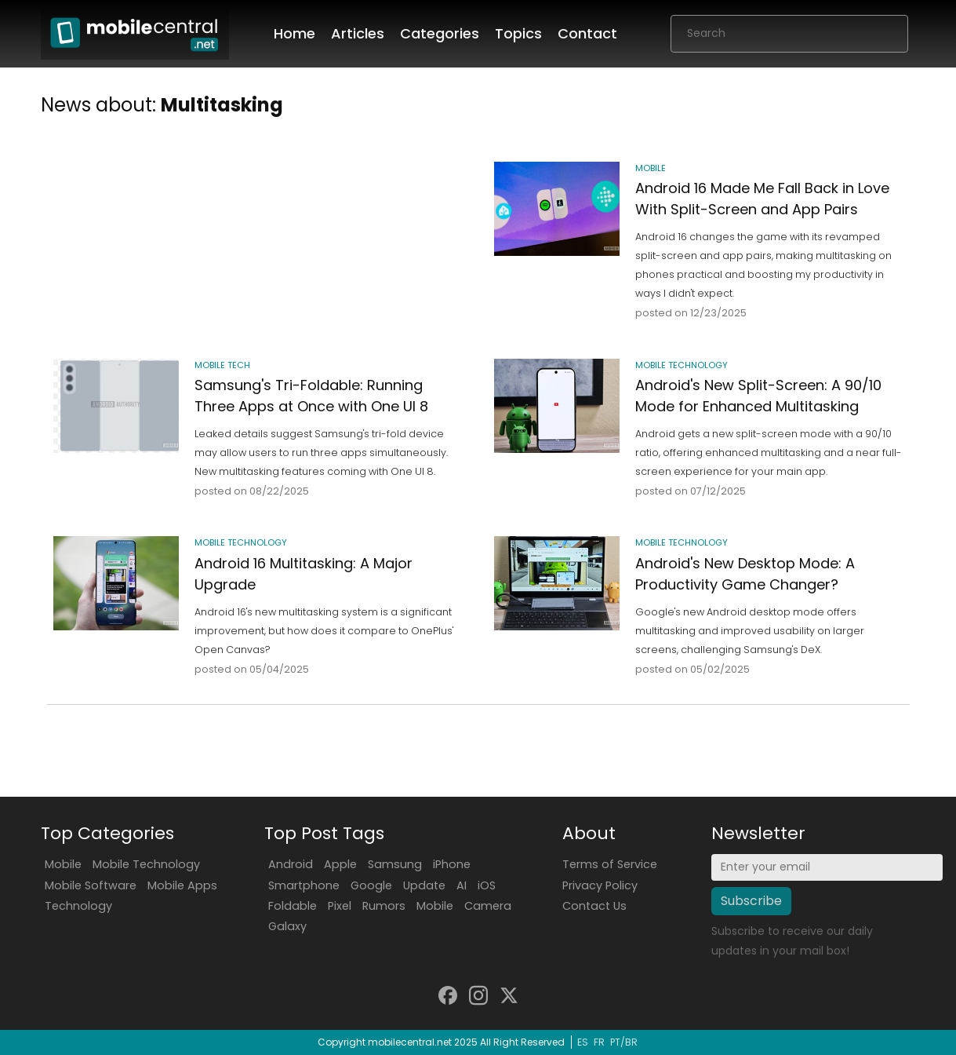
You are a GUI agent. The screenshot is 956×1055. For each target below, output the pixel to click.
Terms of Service (609, 864)
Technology (78, 906)
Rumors (383, 906)
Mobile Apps (182, 885)
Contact (587, 33)
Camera (487, 906)
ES (582, 1042)
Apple (340, 864)
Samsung (395, 864)
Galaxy (287, 926)
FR (599, 1042)
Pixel (339, 906)
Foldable (292, 906)
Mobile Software (90, 885)
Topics (518, 33)
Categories (439, 33)
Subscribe (751, 901)
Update (424, 885)
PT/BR (624, 1042)
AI (461, 885)
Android (290, 864)
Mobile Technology (146, 864)
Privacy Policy (600, 885)
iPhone (452, 864)
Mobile (63, 864)
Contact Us (594, 906)
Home (294, 33)
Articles (357, 33)
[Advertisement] (258, 220)
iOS (487, 885)
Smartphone (304, 885)
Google (371, 885)
